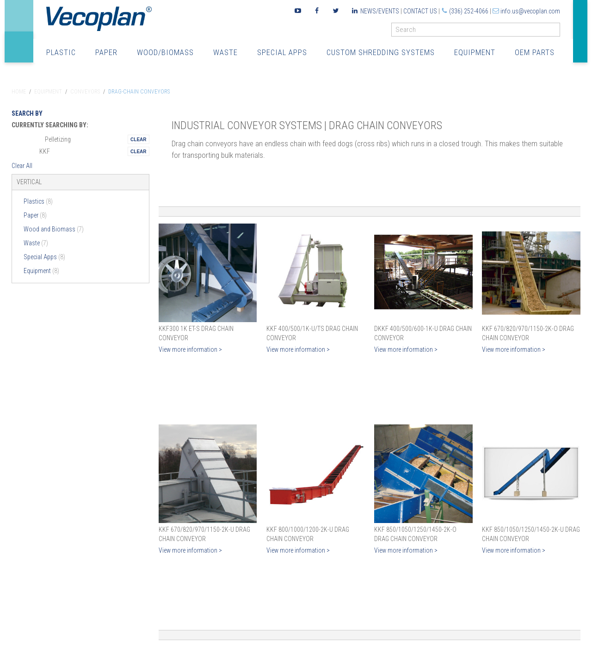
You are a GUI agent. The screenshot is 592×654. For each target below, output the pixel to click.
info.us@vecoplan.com (530, 11)
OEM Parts (535, 52)
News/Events (379, 11)
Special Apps (282, 52)
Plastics (38, 201)
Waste (225, 52)
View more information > (190, 349)
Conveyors (85, 91)
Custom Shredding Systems (381, 52)
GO (556, 31)
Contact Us (420, 11)
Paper (106, 52)
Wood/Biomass (165, 52)
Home (19, 91)
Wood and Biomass (54, 229)
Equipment (474, 52)
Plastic (61, 52)
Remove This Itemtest (138, 139)
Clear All (22, 165)
